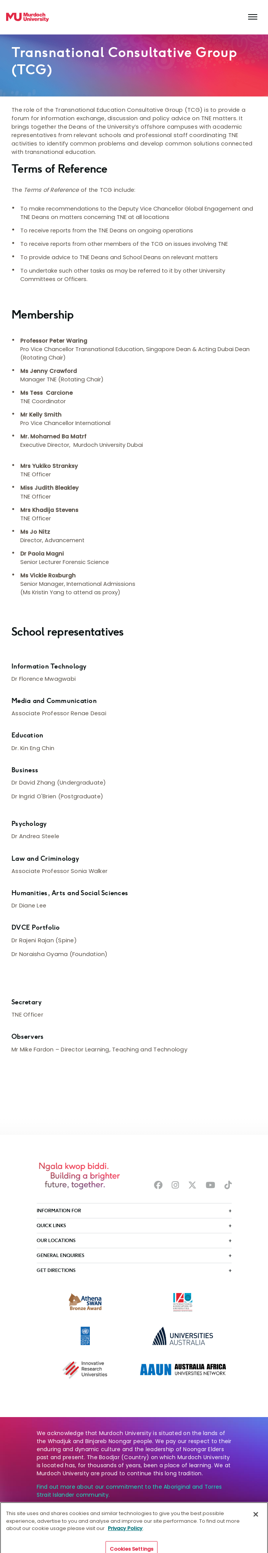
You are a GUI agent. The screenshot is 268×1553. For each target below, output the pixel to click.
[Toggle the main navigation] (252, 17)
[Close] (255, 1520)
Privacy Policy (125, 1534)
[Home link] (27, 17)
